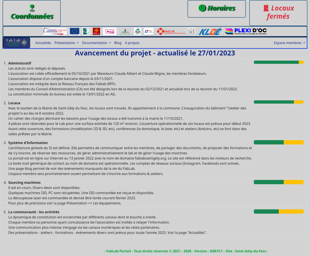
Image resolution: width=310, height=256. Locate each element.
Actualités (43, 42)
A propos (132, 42)
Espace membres (288, 42)
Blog (118, 42)
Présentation (65, 42)
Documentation (95, 42)
